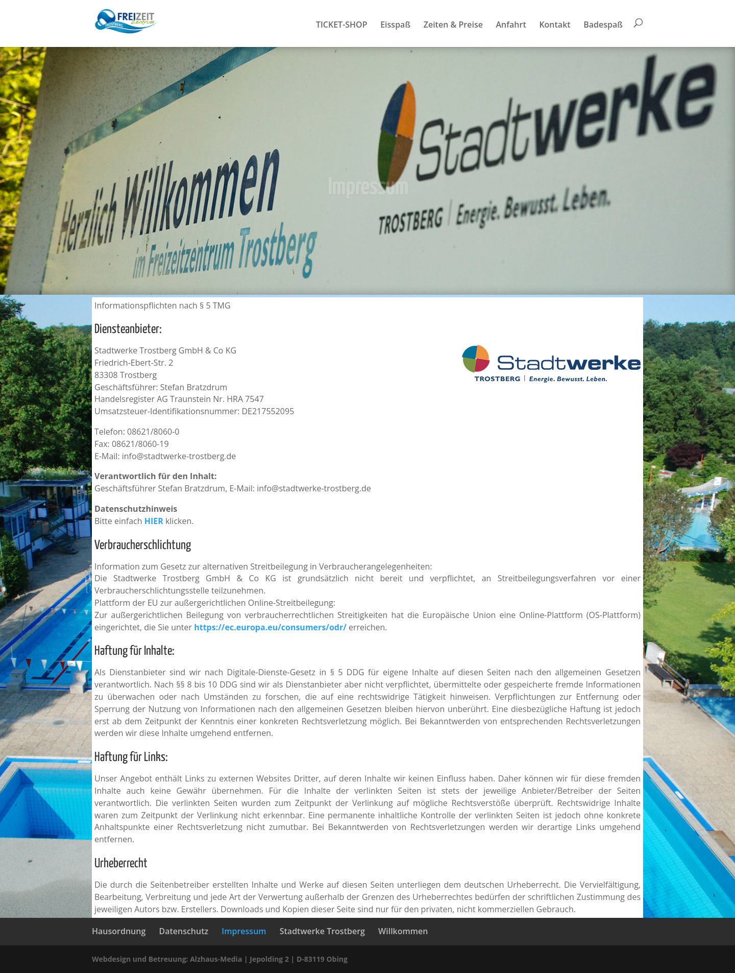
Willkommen (403, 931)
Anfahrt (511, 25)
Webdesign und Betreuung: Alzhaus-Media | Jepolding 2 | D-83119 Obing (220, 959)
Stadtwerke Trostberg (322, 931)
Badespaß (603, 25)
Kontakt (554, 25)
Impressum (244, 931)
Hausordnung (118, 931)
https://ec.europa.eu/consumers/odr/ (270, 627)
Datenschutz (183, 931)
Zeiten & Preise (453, 25)
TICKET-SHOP (342, 25)
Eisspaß (395, 25)
